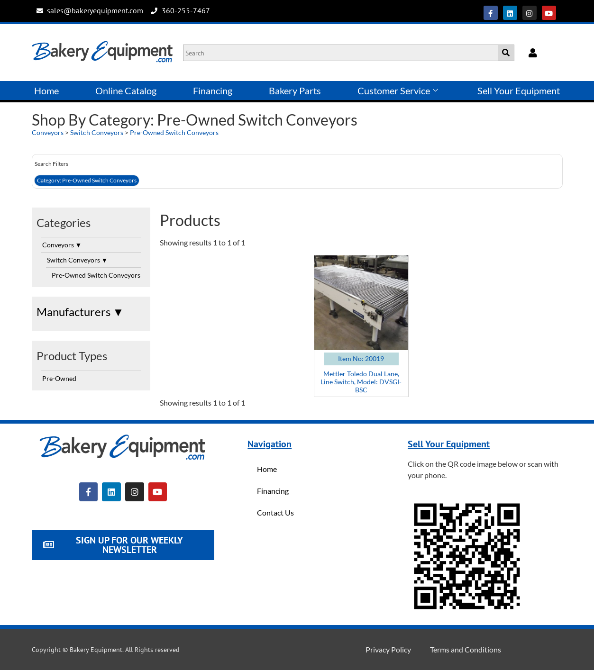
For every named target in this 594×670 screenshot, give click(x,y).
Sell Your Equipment (518, 90)
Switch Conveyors (97, 132)
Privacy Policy (388, 649)
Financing (212, 90)
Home (46, 90)
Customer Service (397, 90)
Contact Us (275, 512)
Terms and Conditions (465, 649)
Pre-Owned (59, 378)
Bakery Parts (295, 90)
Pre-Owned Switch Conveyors (174, 132)
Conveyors (48, 132)
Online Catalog (125, 90)
